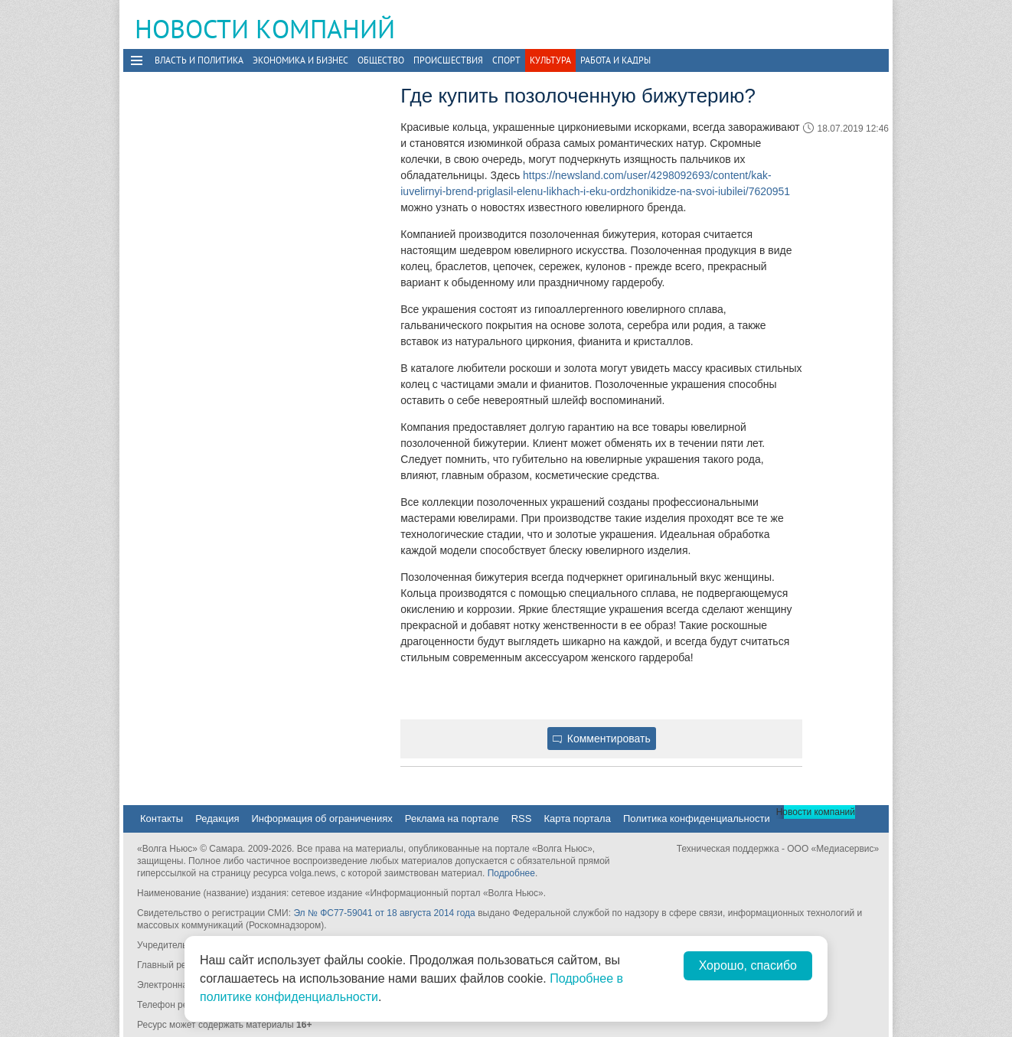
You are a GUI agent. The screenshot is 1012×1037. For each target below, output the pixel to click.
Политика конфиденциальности (696, 818)
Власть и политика (199, 60)
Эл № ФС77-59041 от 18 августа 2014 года (384, 913)
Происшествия (448, 60)
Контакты (161, 818)
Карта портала (577, 818)
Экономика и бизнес (300, 60)
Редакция (217, 818)
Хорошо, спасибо (748, 965)
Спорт (506, 60)
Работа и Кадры (615, 60)
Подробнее (511, 873)
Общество (380, 60)
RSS (521, 818)
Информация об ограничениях (321, 818)
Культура (550, 60)
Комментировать (602, 738)
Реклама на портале (452, 818)
